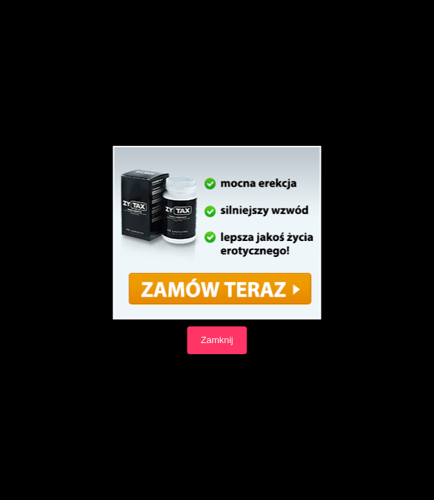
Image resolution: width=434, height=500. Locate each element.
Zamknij (217, 340)
